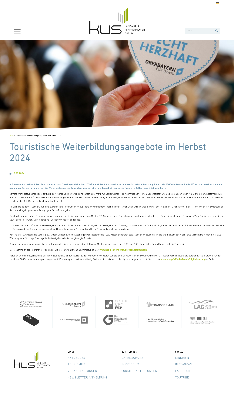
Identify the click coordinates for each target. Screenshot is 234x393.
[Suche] (217, 31)
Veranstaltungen (82, 371)
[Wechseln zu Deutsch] (217, 3)
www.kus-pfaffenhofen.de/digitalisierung (183, 259)
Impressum (130, 364)
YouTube (182, 377)
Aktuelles (76, 357)
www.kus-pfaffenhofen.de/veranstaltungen (123, 250)
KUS (11, 136)
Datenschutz (132, 357)
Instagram (184, 364)
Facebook (182, 371)
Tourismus (76, 364)
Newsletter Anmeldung (87, 377)
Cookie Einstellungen (139, 371)
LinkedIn (182, 357)
